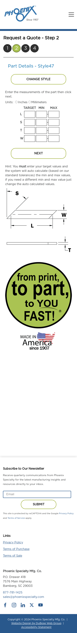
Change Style (38, 79)
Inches (22, 102)
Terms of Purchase (16, 549)
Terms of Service (16, 518)
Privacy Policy (66, 514)
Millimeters (39, 102)
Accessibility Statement (36, 627)
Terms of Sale (12, 555)
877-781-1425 (12, 592)
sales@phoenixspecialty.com (23, 596)
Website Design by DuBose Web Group (36, 623)
